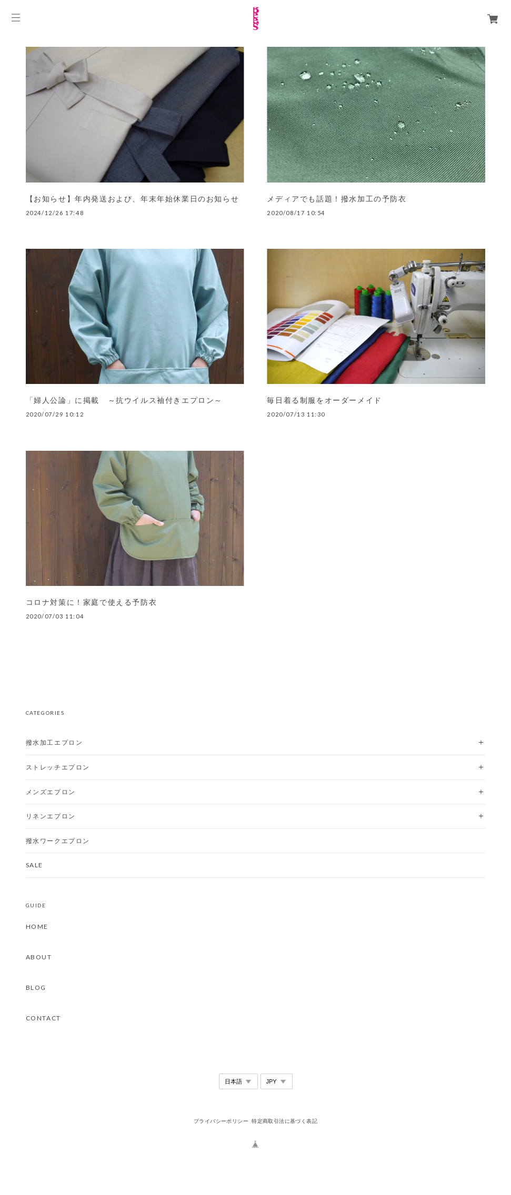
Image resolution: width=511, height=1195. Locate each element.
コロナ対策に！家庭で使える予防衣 (91, 602)
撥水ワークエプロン (58, 841)
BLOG (36, 987)
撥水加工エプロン (54, 742)
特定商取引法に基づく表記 (284, 1121)
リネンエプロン (51, 816)
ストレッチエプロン (58, 767)
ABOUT (39, 957)
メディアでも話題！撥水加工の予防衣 (336, 199)
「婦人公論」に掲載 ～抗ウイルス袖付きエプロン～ (124, 400)
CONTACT (43, 1018)
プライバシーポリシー (221, 1121)
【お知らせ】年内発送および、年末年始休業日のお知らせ (132, 199)
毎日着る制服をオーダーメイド (324, 400)
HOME (37, 926)
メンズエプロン (51, 792)
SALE (34, 865)
